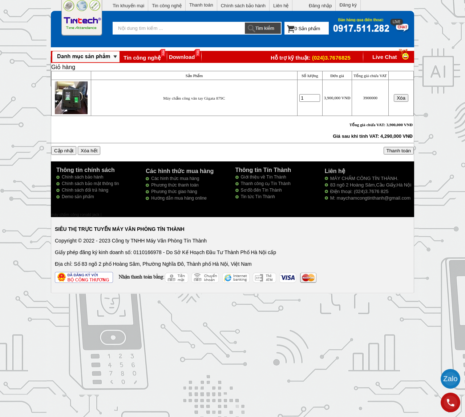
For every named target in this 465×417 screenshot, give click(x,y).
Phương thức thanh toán (174, 185)
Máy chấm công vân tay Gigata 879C (194, 98)
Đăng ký (348, 5)
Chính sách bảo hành (243, 5)
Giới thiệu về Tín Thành (263, 177)
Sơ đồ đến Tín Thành (261, 190)
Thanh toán (201, 5)
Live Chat (391, 57)
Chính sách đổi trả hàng (85, 190)
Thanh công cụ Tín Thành (266, 183)
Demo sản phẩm (78, 196)
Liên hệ (280, 5)
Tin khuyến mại (128, 5)
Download (182, 57)
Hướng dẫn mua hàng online (179, 198)
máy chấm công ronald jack (76, 214)
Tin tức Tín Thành (258, 196)
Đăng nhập (320, 5)
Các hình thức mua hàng (175, 178)
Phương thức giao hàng (174, 191)
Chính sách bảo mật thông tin (90, 183)
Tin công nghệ (167, 5)
